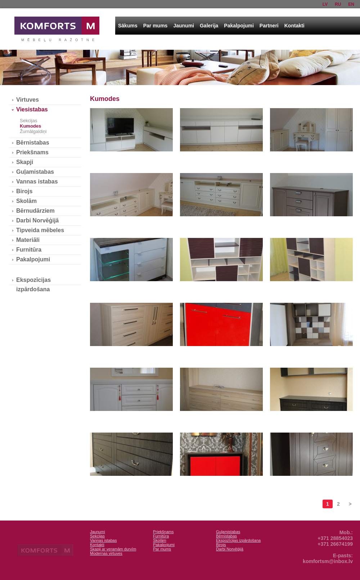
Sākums (128, 25)
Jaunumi (183, 25)
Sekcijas (28, 120)
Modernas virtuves (106, 553)
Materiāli (28, 240)
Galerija (209, 25)
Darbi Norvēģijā (37, 220)
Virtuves (27, 100)
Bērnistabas (32, 143)
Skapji (24, 162)
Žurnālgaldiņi (33, 131)
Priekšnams (32, 152)
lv (325, 4)
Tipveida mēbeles (40, 230)
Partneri (269, 25)
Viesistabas (32, 109)
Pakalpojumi (238, 25)
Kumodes (30, 126)
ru (338, 4)
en (351, 4)
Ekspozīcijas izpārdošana (33, 281)
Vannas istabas (37, 181)
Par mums (155, 25)
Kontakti (294, 25)
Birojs (24, 191)
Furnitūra (28, 250)
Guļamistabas (35, 172)
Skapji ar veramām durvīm (113, 549)
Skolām (26, 201)
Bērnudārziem (35, 211)
